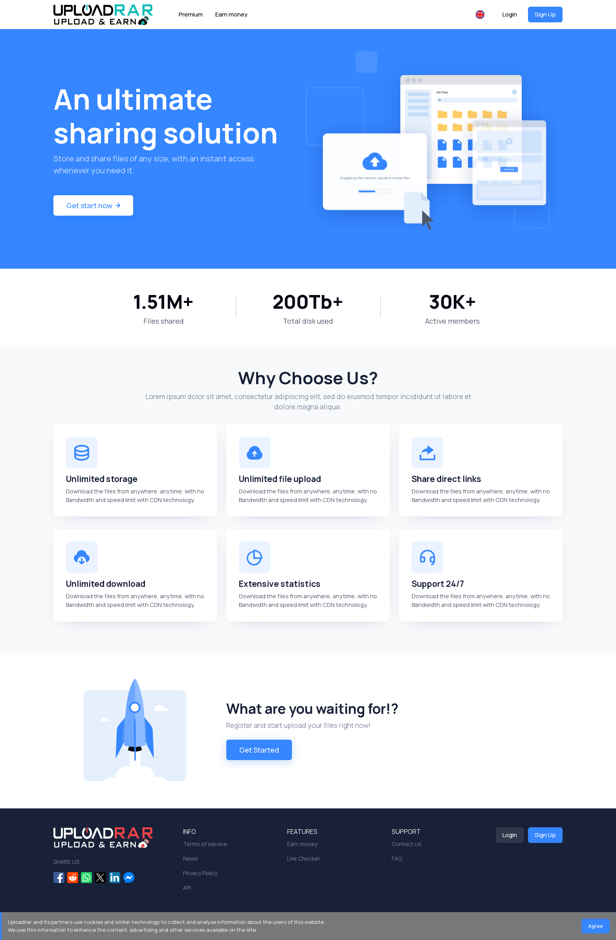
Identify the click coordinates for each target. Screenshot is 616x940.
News (190, 858)
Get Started (259, 750)
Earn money (231, 14)
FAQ (397, 858)
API (187, 887)
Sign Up (545, 14)
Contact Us (407, 844)
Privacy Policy (200, 873)
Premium (191, 14)
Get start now (93, 205)
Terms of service (205, 844)
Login (509, 14)
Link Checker (303, 858)
